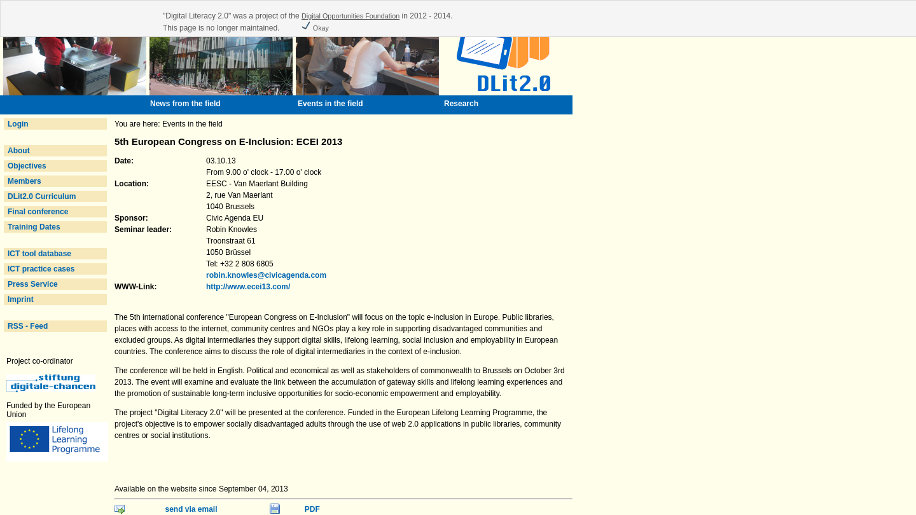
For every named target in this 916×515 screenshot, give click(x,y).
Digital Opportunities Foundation (350, 16)
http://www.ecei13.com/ (248, 286)
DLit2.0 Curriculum (42, 196)
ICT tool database (39, 253)
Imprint (21, 299)
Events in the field (330, 103)
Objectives (27, 165)
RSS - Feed (28, 326)
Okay (315, 28)
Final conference (38, 211)
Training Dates (34, 227)
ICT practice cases (41, 268)
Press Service (33, 284)
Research (461, 103)
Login (18, 124)
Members (24, 181)
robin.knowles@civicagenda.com (266, 275)
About (19, 150)
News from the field (185, 103)
